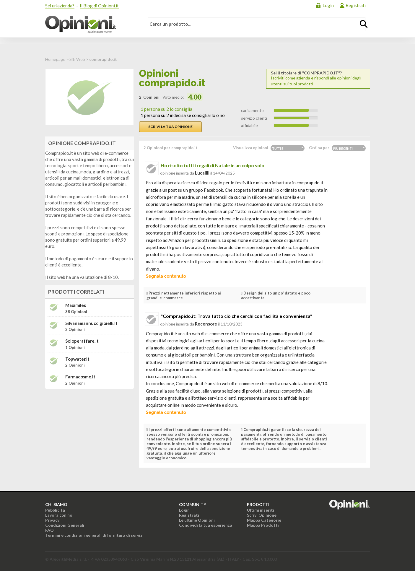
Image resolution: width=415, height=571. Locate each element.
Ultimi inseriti (260, 510)
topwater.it (77, 359)
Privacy (52, 520)
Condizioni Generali (64, 525)
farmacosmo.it (80, 376)
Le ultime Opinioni (197, 520)
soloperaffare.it (82, 341)
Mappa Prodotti (263, 525)
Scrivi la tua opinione (170, 126)
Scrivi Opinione (261, 515)
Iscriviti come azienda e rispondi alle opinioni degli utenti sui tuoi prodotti (318, 78)
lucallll (202, 172)
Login (328, 5)
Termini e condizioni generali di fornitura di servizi (94, 535)
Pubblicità (55, 510)
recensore (206, 323)
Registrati (356, 5)
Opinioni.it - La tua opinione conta (91, 24)
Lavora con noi (59, 515)
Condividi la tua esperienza (205, 525)
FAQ (49, 530)
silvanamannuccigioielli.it (91, 323)
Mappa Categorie (264, 520)
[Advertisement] (89, 431)
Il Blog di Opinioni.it (99, 5)
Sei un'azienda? (59, 5)
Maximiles (75, 305)
